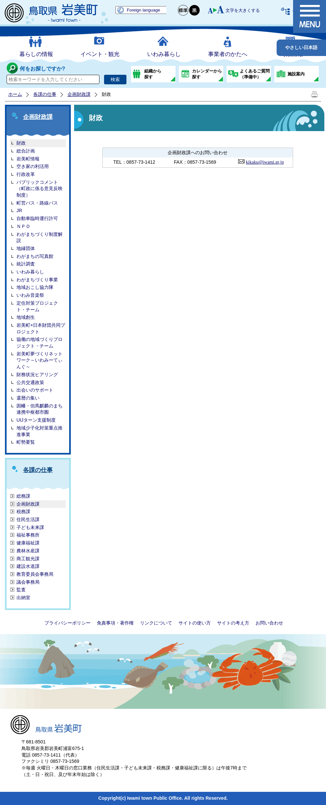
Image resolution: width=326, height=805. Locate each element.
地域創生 (25, 317)
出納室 (23, 597)
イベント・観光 (100, 54)
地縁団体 (25, 248)
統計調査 (25, 263)
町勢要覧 (25, 442)
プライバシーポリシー (67, 622)
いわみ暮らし (164, 54)
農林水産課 (28, 550)
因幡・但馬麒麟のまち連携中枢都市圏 (39, 409)
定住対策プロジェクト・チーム (37, 306)
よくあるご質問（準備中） (255, 74)
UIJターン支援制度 (36, 420)
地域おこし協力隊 (34, 287)
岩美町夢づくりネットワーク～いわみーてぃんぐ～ (39, 360)
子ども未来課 (30, 527)
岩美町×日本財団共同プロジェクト (40, 328)
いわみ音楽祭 (30, 295)
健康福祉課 (28, 542)
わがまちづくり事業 (37, 279)
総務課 (23, 496)
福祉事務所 (28, 535)
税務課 (23, 511)
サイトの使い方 (194, 622)
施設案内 (296, 73)
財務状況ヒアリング (37, 374)
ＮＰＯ (23, 226)
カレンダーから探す (207, 74)
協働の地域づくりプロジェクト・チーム (39, 342)
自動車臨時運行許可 (37, 218)
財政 (21, 143)
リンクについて (156, 622)
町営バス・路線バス (37, 203)
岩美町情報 (28, 158)
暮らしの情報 (36, 54)
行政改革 (25, 174)
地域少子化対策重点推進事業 (39, 431)
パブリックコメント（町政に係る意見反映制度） (39, 189)
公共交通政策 (30, 382)
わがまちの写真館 (34, 256)
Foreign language (143, 10)
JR (19, 210)
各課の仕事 (44, 94)
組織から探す (152, 74)
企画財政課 (79, 94)
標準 (183, 10)
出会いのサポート (34, 390)
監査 (21, 589)
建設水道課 (28, 566)
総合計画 (25, 150)
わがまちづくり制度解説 (39, 237)
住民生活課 (28, 519)
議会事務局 (28, 582)
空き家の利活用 (32, 166)
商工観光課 (28, 558)
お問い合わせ (269, 622)
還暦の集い (28, 398)
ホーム (15, 94)
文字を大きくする (243, 10)
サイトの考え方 (233, 622)
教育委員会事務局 (34, 574)
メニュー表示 (309, 16)
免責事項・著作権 (115, 622)
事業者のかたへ (227, 54)
